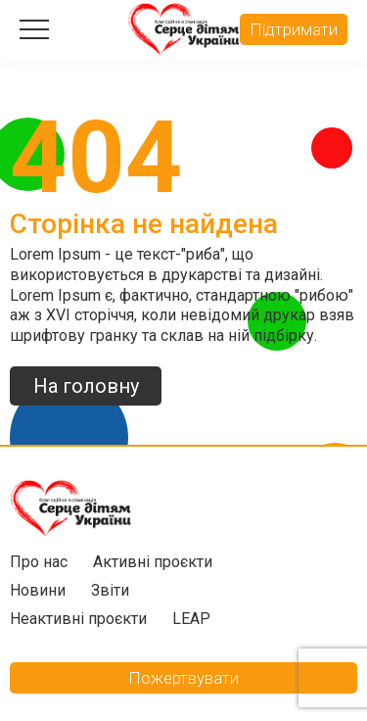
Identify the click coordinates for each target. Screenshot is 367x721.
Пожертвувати (183, 678)
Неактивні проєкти (78, 618)
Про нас (39, 562)
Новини (38, 590)
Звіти (110, 590)
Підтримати (294, 29)
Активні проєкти (152, 562)
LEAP (191, 618)
